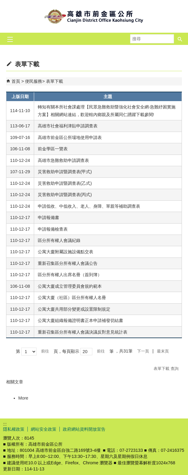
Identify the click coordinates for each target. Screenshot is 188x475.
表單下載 (54, 81)
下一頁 (143, 351)
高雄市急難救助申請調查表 (63, 160)
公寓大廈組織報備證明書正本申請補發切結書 (80, 320)
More (23, 398)
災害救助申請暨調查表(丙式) (65, 194)
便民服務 (33, 81)
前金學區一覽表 (53, 148)
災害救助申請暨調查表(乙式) (65, 183)
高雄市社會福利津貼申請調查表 (68, 125)
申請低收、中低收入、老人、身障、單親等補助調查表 (89, 206)
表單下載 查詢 (166, 368)
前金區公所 (94, 16)
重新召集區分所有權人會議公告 (68, 263)
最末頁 (163, 351)
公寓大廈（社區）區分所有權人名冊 (72, 297)
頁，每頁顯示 (66, 351)
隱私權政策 (13, 429)
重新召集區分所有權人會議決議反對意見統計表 (82, 332)
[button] (180, 38)
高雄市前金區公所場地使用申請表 (70, 137)
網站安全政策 (43, 429)
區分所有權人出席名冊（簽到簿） (70, 274)
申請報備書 (48, 217)
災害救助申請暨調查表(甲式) (65, 171)
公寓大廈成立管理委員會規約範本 (70, 286)
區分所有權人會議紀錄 (59, 240)
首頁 (16, 81)
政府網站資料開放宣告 (84, 429)
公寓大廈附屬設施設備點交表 (65, 251)
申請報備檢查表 (53, 229)
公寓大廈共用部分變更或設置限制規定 (74, 309)
